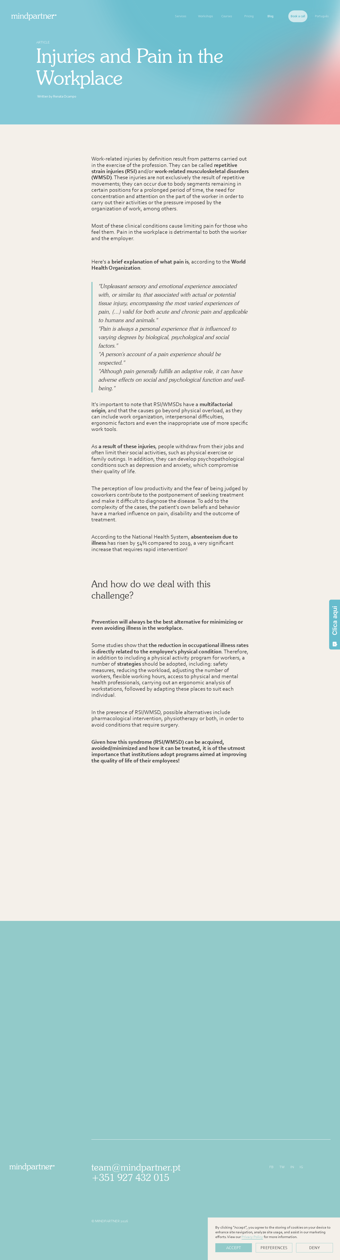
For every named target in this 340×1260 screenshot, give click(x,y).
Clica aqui (334, 626)
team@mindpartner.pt (135, 1167)
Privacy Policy (252, 1236)
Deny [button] (314, 1247)
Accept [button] (233, 1247)
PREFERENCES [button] (274, 1247)
